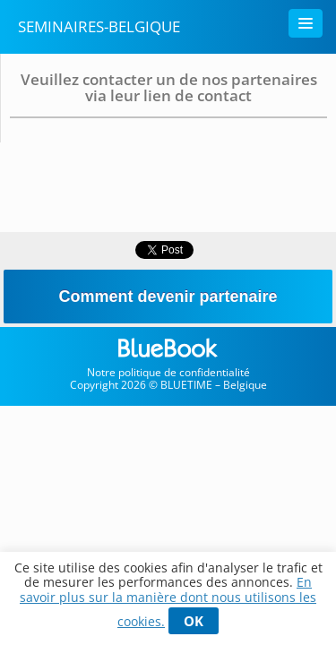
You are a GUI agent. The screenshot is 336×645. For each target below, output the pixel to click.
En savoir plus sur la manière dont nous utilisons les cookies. (168, 601)
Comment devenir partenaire (167, 296)
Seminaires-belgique (99, 26)
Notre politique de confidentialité (168, 372)
